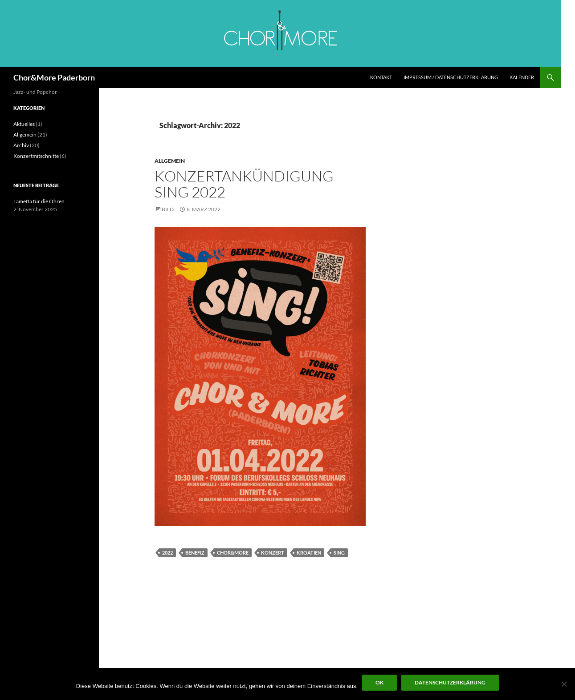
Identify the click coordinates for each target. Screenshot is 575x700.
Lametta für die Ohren (39, 201)
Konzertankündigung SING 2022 (244, 184)
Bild (168, 209)
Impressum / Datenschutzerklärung (451, 77)
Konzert (272, 552)
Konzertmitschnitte (36, 156)
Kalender (522, 77)
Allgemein (170, 160)
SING (339, 552)
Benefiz (194, 552)
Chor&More (233, 552)
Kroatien (309, 552)
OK (379, 682)
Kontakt (381, 77)
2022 (167, 552)
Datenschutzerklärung (450, 682)
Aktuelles (24, 124)
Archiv (21, 145)
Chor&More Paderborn (54, 77)
